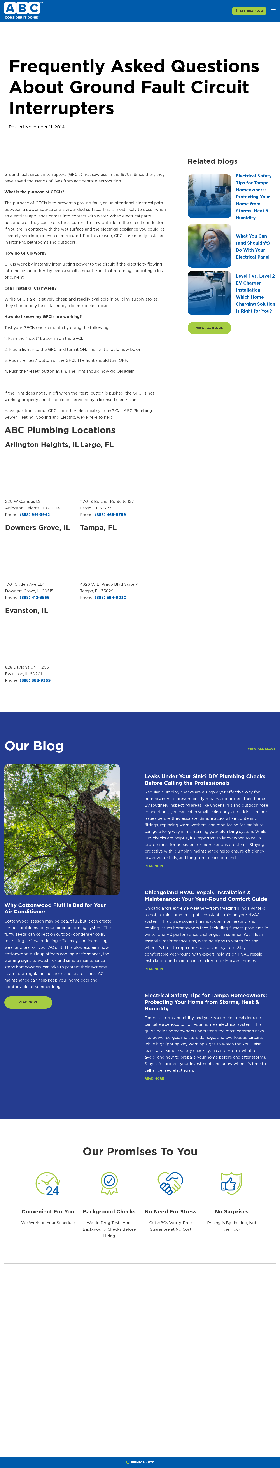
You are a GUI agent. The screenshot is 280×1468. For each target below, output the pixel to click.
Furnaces (241, 1366)
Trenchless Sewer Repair (196, 1442)
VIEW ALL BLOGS (210, 329)
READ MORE (29, 1005)
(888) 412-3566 (35, 599)
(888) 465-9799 (110, 516)
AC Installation (219, 1382)
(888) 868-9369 (35, 682)
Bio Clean (175, 1432)
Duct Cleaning (219, 1429)
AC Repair (215, 1375)
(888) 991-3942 (35, 516)
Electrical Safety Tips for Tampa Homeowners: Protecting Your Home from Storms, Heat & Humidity (254, 198)
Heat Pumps (243, 1421)
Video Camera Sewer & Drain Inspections (197, 1417)
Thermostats (243, 1414)
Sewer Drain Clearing (194, 1394)
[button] (273, 12)
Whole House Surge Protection (266, 1449)
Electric (263, 1355)
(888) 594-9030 (110, 599)
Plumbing (176, 1355)
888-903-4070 (249, 12)
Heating (241, 1355)
